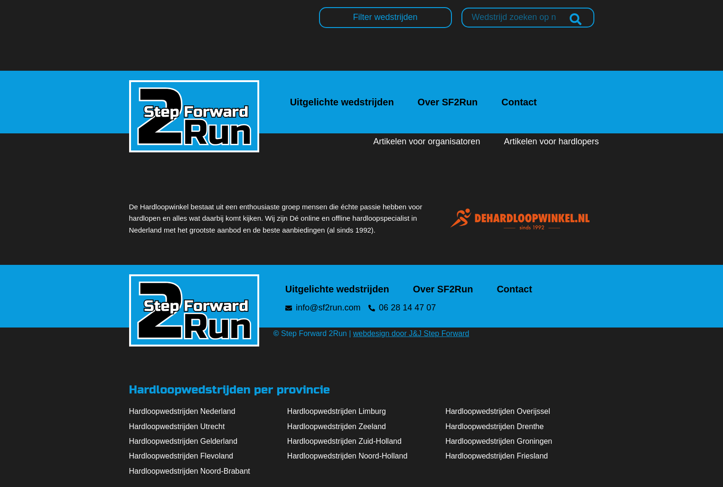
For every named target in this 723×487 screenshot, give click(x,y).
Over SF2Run (448, 102)
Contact (518, 102)
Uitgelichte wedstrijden (342, 102)
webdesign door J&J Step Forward (411, 333)
